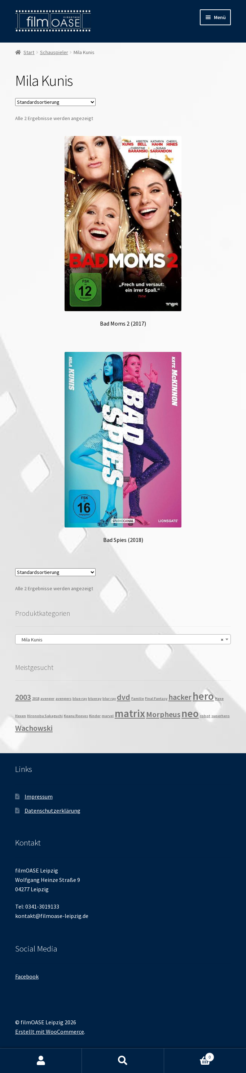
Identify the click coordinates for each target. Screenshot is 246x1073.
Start (28, 52)
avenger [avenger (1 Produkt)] (47, 698)
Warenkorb (189, 1055)
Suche (123, 1060)
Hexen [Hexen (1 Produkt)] (20, 716)
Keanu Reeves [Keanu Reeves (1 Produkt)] (76, 716)
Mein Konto (41, 1060)
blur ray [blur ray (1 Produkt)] (109, 698)
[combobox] (123, 639)
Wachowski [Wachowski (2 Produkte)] (34, 728)
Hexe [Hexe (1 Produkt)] (219, 698)
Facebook (27, 976)
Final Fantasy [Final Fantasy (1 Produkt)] (156, 698)
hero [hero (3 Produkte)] (203, 696)
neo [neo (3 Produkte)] (190, 713)
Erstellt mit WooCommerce (49, 1031)
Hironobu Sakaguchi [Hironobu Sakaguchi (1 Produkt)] (45, 716)
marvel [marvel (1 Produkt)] (108, 716)
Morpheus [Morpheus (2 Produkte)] (163, 714)
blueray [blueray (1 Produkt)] (94, 698)
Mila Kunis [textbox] (120, 640)
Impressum (39, 796)
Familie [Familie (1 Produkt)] (137, 698)
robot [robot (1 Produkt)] (205, 716)
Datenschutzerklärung (52, 810)
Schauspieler (54, 52)
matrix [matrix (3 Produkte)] (130, 713)
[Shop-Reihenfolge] (55, 102)
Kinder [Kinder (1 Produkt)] (95, 716)
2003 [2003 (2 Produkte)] (23, 697)
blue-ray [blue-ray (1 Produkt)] (80, 698)
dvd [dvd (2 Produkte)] (123, 697)
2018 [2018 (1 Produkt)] (35, 698)
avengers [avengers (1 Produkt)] (63, 698)
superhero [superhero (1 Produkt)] (220, 716)
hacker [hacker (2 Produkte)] (180, 697)
